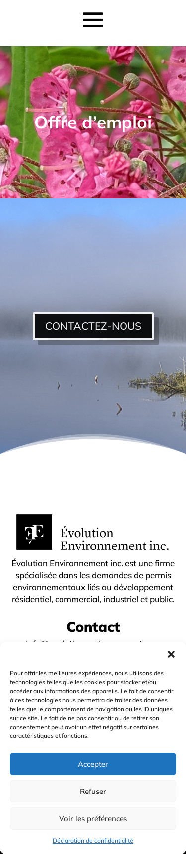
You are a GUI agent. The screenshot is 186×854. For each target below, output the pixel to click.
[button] (171, 654)
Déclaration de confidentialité (93, 840)
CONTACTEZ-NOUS (93, 325)
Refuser (93, 791)
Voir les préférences (93, 818)
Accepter (93, 764)
